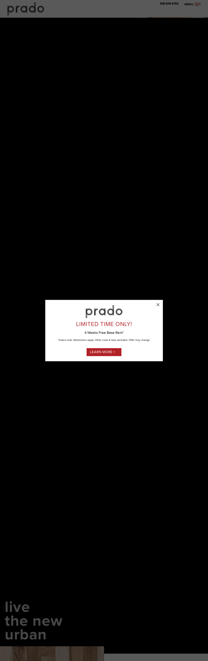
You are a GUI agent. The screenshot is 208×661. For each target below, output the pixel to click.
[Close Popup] (158, 304)
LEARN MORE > (102, 352)
